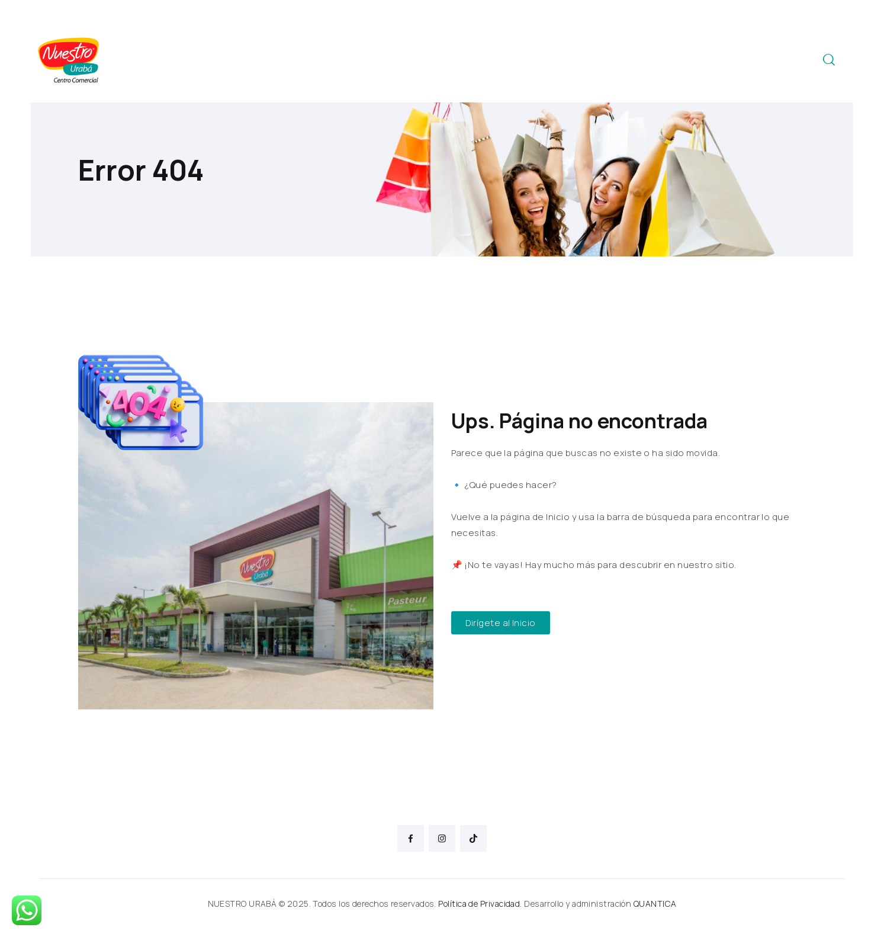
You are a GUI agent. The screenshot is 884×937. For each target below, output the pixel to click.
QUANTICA (655, 903)
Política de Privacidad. (480, 903)
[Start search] (828, 60)
